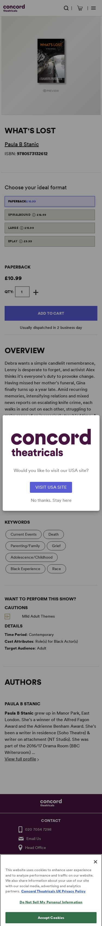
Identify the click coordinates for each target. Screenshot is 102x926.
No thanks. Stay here (51, 500)
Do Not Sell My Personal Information (51, 906)
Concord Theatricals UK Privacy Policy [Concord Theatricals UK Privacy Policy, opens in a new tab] (53, 895)
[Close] (95, 866)
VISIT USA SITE (51, 487)
